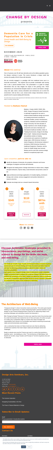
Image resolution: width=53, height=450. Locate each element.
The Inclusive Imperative (8, 394)
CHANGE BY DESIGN (26, 13)
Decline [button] (29, 446)
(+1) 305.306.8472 (12, 381)
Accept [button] (23, 446)
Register (26, 210)
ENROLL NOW (38, 340)
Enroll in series (11, 210)
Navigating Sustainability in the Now (11, 397)
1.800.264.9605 (12, 380)
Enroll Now (42, 43)
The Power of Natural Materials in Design (13, 401)
